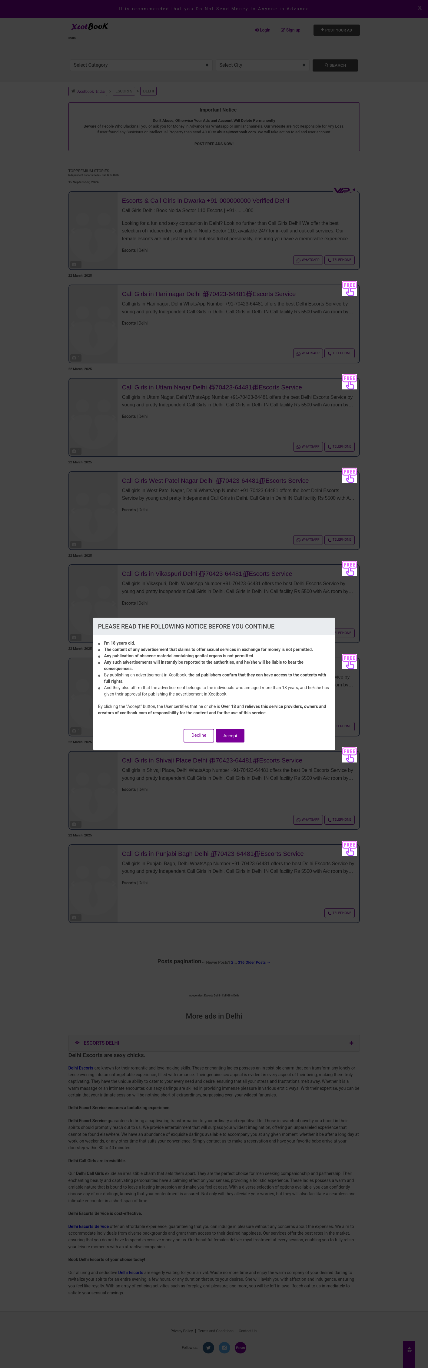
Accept (230, 735)
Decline (198, 735)
